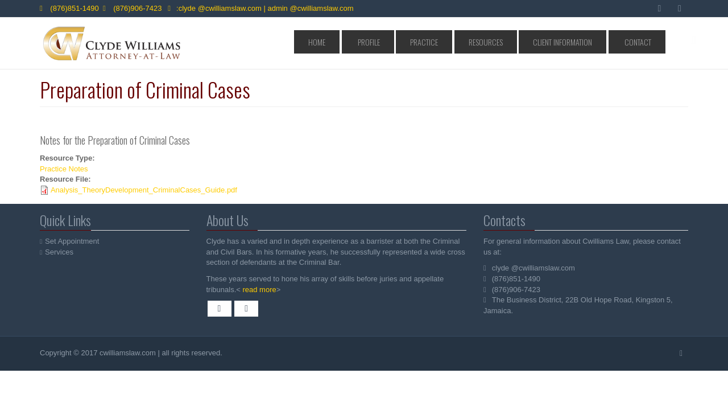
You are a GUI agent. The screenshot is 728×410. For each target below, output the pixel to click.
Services (60, 252)
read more (258, 289)
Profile (430, 42)
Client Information (582, 42)
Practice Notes (64, 169)
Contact (642, 42)
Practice (472, 42)
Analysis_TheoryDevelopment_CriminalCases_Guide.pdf (144, 190)
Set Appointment (73, 241)
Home (393, 42)
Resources (520, 42)
